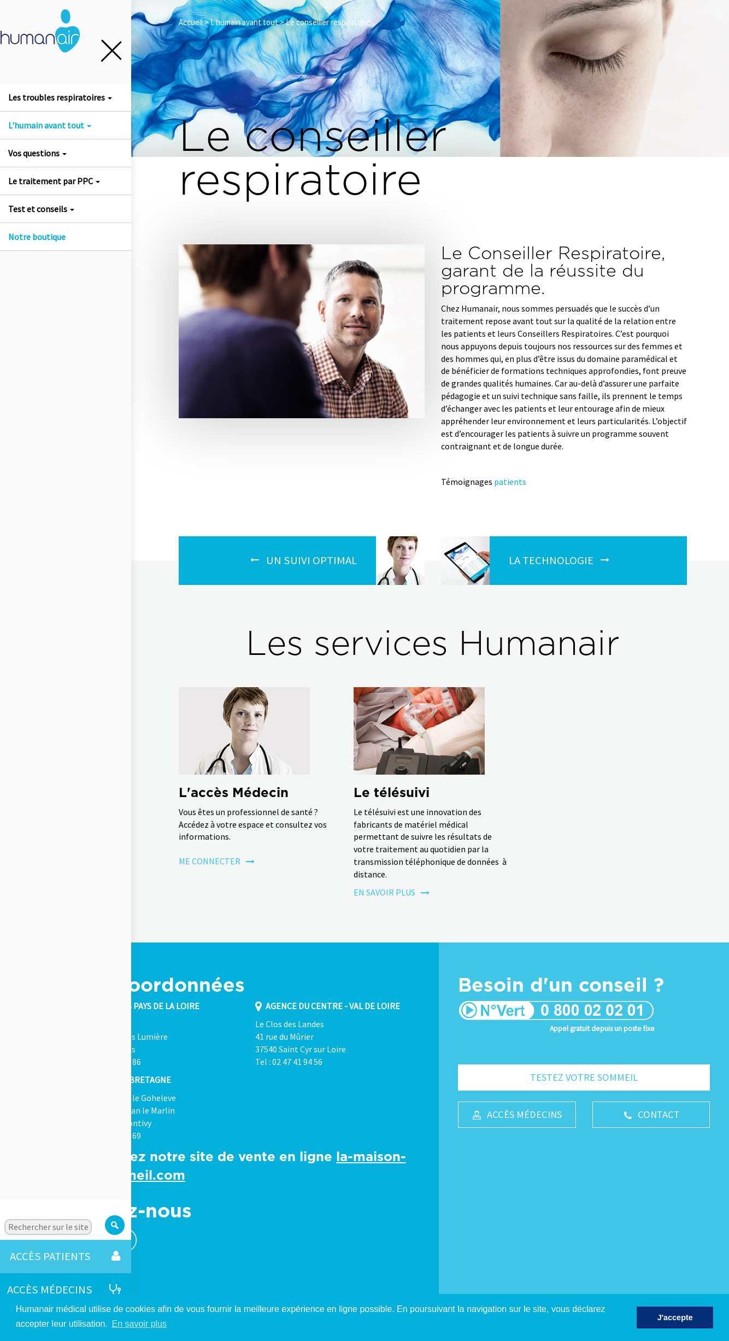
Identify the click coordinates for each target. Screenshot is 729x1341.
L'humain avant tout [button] (49, 125)
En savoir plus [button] (139, 1323)
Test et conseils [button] (41, 208)
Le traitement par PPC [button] (54, 180)
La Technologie (551, 560)
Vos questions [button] (37, 153)
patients (510, 481)
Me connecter (217, 861)
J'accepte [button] (675, 1317)
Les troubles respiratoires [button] (60, 97)
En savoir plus (392, 892)
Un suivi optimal (311, 560)
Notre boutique (37, 236)
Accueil (191, 22)
